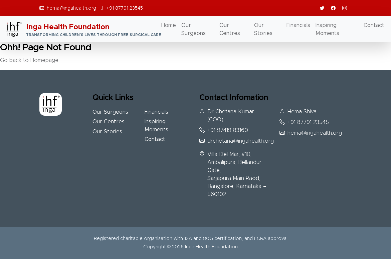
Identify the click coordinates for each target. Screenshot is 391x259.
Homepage (44, 60)
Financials (298, 25)
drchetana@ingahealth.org (240, 141)
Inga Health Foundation (211, 247)
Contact (374, 25)
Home (168, 25)
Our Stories (263, 29)
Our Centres (229, 29)
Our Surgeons (193, 29)
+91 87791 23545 (124, 8)
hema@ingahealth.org (71, 8)
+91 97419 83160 (227, 130)
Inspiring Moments (327, 29)
